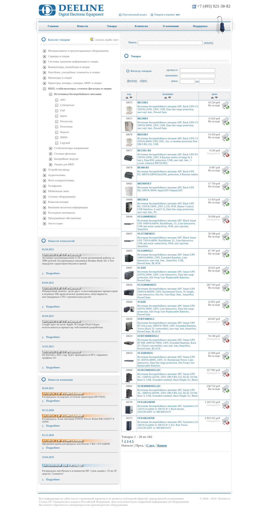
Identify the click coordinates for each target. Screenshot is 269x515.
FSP (62, 110)
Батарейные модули (66, 158)
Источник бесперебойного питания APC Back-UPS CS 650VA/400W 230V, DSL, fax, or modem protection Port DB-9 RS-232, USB (167, 141)
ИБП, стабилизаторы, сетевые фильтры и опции (80, 88)
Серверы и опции (58, 56)
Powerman (66, 126)
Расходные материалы (61, 212)
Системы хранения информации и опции (73, 61)
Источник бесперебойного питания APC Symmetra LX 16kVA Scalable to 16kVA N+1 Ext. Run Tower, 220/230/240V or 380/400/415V (167, 425)
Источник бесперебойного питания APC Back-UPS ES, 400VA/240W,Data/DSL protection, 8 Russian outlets (167, 173)
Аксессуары (55, 223)
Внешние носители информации (68, 207)
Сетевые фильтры (65, 153)
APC (63, 99)
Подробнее (53, 273)
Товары (136, 56)
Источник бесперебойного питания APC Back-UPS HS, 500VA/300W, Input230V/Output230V (165, 189)
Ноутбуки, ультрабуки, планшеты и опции (74, 72)
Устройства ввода (59, 169)
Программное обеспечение (64, 218)
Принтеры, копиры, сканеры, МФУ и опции (75, 82)
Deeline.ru (224, 498)
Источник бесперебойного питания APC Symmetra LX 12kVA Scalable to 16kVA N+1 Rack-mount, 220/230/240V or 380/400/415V (167, 409)
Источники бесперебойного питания (77, 93)
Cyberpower (67, 105)
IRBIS (64, 137)
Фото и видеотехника (61, 180)
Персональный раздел (134, 14)
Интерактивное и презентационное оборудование (78, 50)
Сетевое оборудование (62, 196)
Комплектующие (58, 201)
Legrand (65, 142)
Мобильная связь (58, 191)
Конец (162, 445)
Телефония (54, 185)
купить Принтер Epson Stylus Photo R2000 (61, 488)
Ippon (63, 115)
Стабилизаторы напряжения (71, 148)
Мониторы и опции (60, 77)
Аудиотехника (56, 175)
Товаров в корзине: (167, 14)
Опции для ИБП (64, 164)
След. (150, 445)
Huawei (64, 132)
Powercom (66, 121)
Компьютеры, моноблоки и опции (69, 66)
